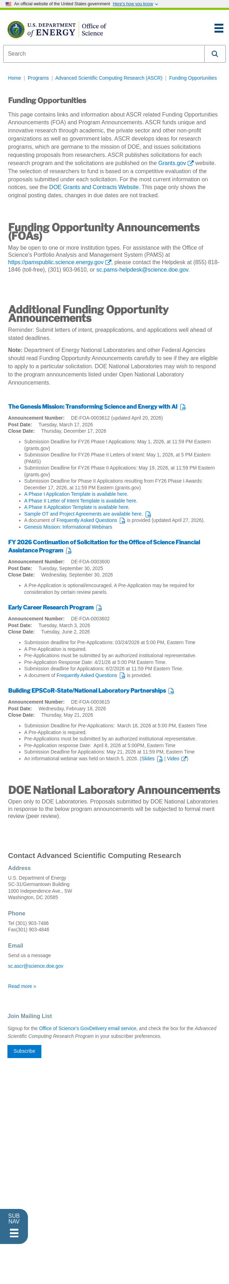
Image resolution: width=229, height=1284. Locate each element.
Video (173, 758)
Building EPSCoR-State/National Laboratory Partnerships (87, 690)
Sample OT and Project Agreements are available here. (83, 514)
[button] (215, 54)
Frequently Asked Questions (87, 520)
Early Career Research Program (51, 607)
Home (14, 78)
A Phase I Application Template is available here (75, 494)
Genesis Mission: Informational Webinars (68, 527)
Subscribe (24, 1051)
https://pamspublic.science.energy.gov (56, 262)
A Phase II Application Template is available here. (77, 507)
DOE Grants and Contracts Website (94, 187)
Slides (147, 758)
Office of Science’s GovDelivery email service (87, 1028)
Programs (38, 78)
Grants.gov (172, 163)
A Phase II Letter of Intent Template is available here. (80, 501)
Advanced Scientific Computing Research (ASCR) (108, 78)
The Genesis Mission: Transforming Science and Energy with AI (92, 406)
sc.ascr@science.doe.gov (35, 966)
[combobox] (104, 53)
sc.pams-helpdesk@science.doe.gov (142, 270)
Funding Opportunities (193, 78)
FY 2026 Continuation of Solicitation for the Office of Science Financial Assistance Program (104, 546)
